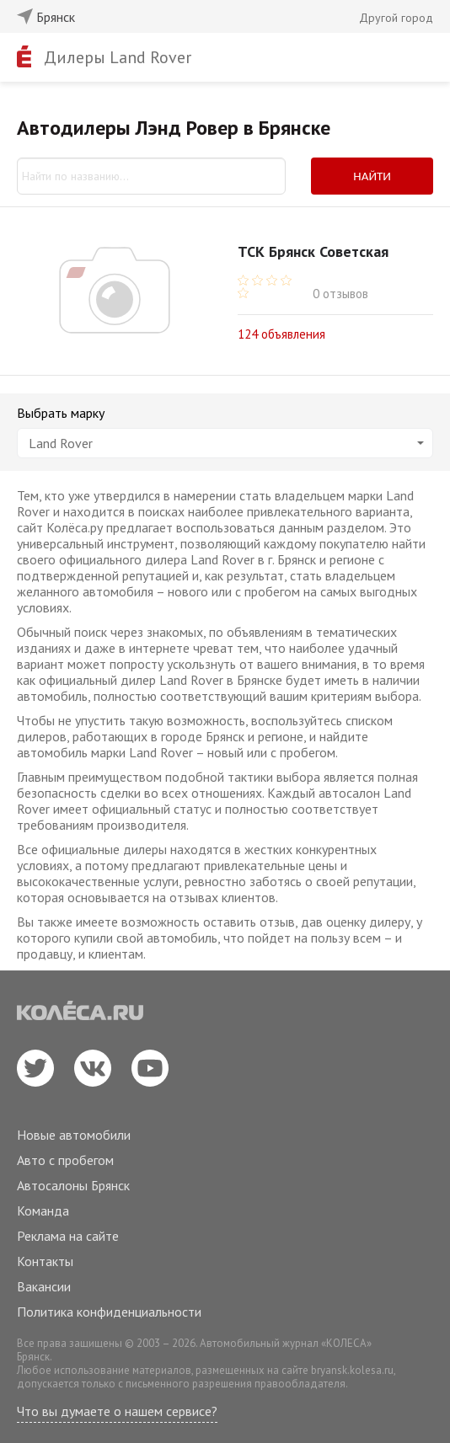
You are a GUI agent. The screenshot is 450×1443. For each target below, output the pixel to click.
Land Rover (226, 443)
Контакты (45, 1261)
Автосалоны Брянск (73, 1185)
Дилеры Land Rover (117, 57)
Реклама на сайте (68, 1235)
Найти (372, 176)
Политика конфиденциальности (109, 1311)
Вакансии (44, 1286)
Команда (43, 1210)
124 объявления (281, 333)
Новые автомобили (74, 1134)
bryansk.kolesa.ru (352, 1370)
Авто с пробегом (65, 1160)
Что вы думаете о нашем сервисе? (117, 1411)
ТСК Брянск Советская (313, 251)
